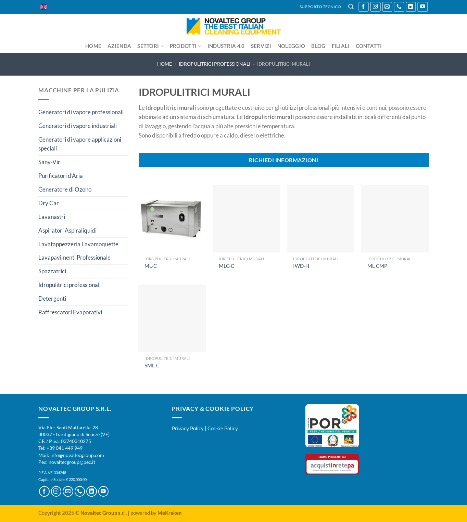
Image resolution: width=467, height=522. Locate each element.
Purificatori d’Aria (60, 175)
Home (93, 46)
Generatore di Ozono (64, 189)
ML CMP (377, 266)
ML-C (150, 266)
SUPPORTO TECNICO (320, 6)
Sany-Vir (49, 162)
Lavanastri (51, 216)
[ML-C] (172, 218)
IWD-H (301, 266)
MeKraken (169, 513)
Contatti (369, 46)
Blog (318, 46)
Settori (150, 46)
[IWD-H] (320, 218)
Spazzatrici (52, 271)
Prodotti (185, 46)
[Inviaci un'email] (387, 7)
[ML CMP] (395, 218)
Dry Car (48, 203)
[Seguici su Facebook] (363, 7)
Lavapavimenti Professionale (74, 257)
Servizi (261, 46)
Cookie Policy (222, 428)
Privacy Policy (188, 428)
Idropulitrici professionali (214, 64)
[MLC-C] (246, 218)
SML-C (152, 365)
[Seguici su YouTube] (422, 7)
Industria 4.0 (226, 46)
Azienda (119, 46)
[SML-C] (172, 318)
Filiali (341, 46)
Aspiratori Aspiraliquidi (67, 230)
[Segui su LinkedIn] (411, 7)
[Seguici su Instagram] (375, 7)
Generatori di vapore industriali (77, 125)
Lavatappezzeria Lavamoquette (78, 244)
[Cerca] (351, 7)
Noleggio (291, 46)
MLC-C (226, 266)
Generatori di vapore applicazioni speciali (79, 144)
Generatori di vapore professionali (81, 112)
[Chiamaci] (399, 7)
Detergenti (52, 298)
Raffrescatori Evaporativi (70, 312)
